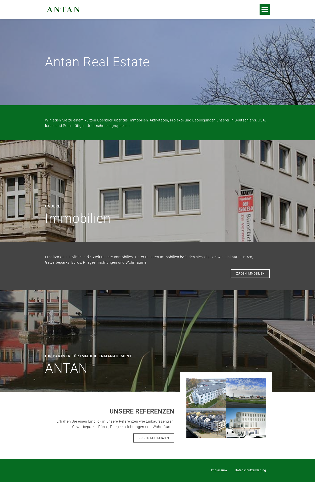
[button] (265, 9)
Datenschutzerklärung (250, 470)
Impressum (219, 470)
